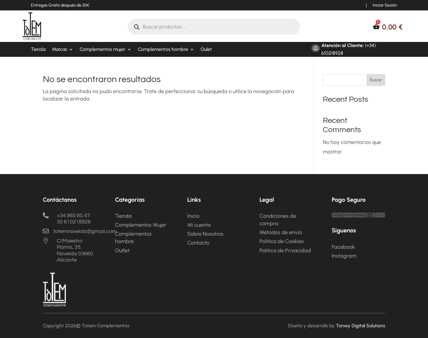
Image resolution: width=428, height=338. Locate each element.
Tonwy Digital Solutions (360, 325)
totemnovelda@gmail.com (85, 231)
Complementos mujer (102, 49)
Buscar (376, 79)
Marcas (59, 49)
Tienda (38, 49)
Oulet (206, 49)
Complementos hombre (163, 49)
